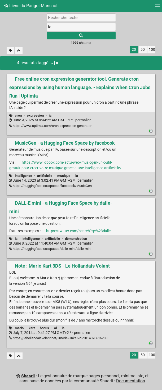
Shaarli (28, 375)
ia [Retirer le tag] (54, 63)
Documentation (130, 380)
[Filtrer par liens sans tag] (10, 50)
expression (35, 115)
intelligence (23, 176)
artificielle (44, 176)
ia (50, 115)
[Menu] (157, 7)
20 (134, 49)
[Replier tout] (19, 50)
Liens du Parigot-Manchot (31, 5)
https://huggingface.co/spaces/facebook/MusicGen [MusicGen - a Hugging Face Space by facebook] (50, 186)
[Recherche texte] (81, 17)
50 (143, 49)
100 (152, 49)
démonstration (76, 239)
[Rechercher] (81, 35)
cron (18, 115)
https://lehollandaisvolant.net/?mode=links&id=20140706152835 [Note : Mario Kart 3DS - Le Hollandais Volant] (59, 338)
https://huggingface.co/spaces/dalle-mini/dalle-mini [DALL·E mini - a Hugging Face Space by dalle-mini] (50, 249)
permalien (50, 120)
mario (19, 328)
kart (32, 328)
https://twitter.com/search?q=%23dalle (78, 231)
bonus (44, 328)
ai (55, 328)
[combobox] (81, 27)
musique (63, 176)
